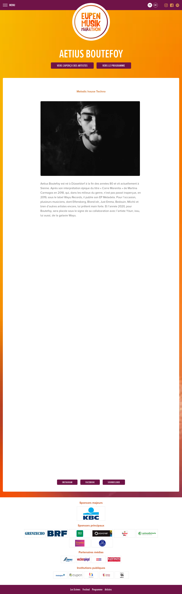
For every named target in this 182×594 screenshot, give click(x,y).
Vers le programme (114, 65)
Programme (97, 589)
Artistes (108, 589)
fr (150, 5)
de (155, 5)
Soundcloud (114, 482)
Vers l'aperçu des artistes (72, 65)
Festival (86, 589)
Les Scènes (75, 589)
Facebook (90, 482)
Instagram (67, 482)
